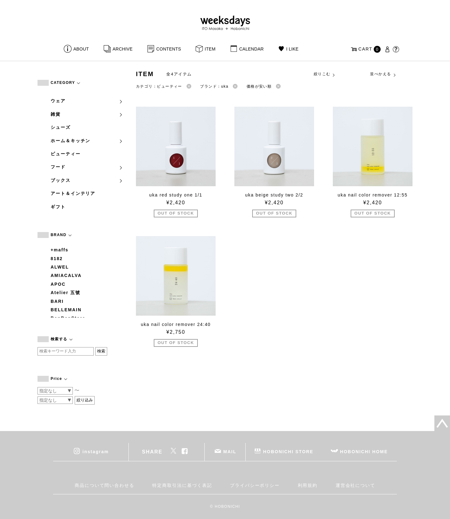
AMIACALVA (66, 275)
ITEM (210, 48)
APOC (58, 284)
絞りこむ (325, 74)
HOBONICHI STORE (288, 451)
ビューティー (66, 153)
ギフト (58, 206)
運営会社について (355, 485)
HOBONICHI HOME (364, 451)
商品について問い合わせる (104, 485)
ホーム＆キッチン (87, 140)
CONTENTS (168, 48)
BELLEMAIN (66, 309)
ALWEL (60, 266)
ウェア (87, 100)
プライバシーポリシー (255, 485)
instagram (95, 451)
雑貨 (87, 114)
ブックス (87, 180)
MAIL (230, 451)
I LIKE (292, 48)
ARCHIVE (122, 48)
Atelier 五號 (65, 292)
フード (87, 166)
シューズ (61, 127)
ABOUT (81, 48)
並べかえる (383, 74)
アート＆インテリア (73, 193)
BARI (57, 301)
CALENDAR (251, 48)
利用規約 (308, 485)
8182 (57, 258)
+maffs (59, 249)
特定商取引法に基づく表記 (182, 485)
